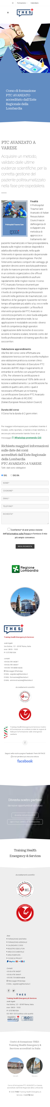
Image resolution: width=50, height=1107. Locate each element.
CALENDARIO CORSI (15, 945)
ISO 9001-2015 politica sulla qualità (20, 1014)
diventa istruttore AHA (25, 815)
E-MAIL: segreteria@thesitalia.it (16, 674)
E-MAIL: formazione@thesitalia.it (16, 677)
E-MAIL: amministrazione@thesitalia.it (18, 680)
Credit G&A (28, 1095)
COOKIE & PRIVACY (14, 958)
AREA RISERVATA (13, 955)
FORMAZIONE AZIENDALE (17, 942)
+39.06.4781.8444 (10, 665)
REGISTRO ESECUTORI (16, 949)
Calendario (35, 3)
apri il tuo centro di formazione (25, 822)
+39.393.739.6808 (10, 668)
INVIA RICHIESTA (25, 546)
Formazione (22, 3)
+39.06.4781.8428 (10, 662)
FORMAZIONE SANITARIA (16, 939)
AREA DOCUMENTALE (15, 952)
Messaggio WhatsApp (13, 671)
